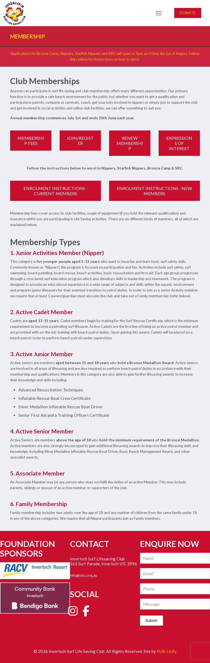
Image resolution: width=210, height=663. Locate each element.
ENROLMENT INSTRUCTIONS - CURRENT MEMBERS (56, 191)
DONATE (188, 12)
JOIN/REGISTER (80, 140)
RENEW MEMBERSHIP (129, 143)
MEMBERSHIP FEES (31, 140)
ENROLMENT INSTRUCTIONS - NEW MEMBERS (154, 191)
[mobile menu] (158, 13)
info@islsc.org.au (83, 575)
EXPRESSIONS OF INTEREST (179, 143)
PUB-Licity (167, 651)
